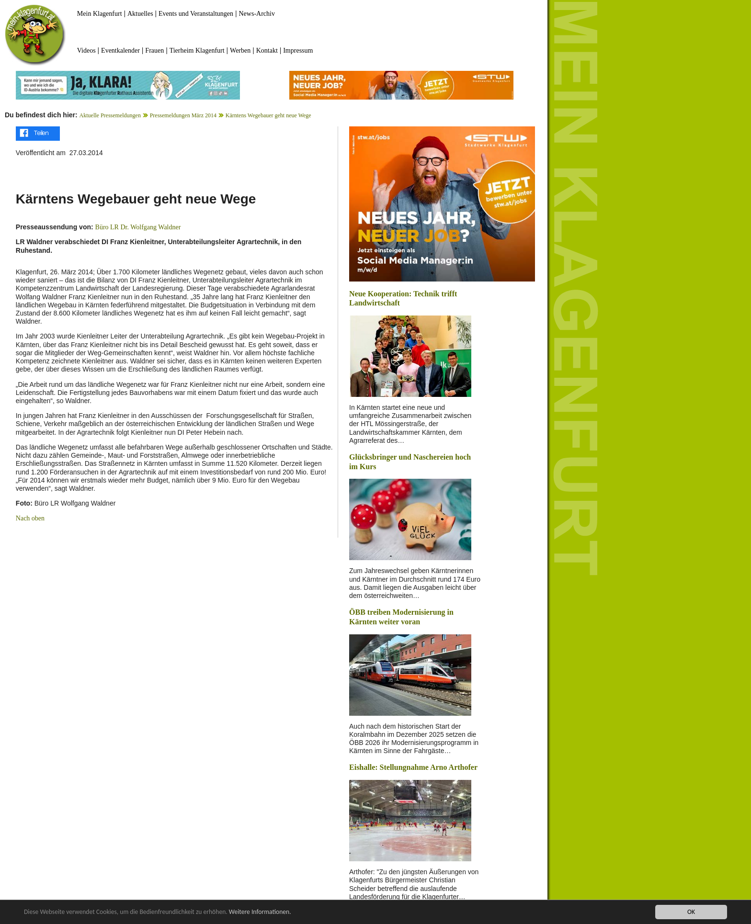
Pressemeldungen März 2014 (183, 115)
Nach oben (30, 518)
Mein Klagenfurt (99, 13)
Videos (86, 50)
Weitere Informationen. (260, 912)
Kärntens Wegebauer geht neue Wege (268, 115)
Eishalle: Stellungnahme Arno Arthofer (413, 767)
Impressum (298, 50)
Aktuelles (140, 13)
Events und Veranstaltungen (196, 13)
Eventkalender (120, 50)
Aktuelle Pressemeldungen (110, 115)
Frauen (154, 50)
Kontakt (267, 50)
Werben (240, 50)
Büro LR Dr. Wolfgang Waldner (138, 227)
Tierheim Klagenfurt (197, 50)
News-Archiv (257, 13)
